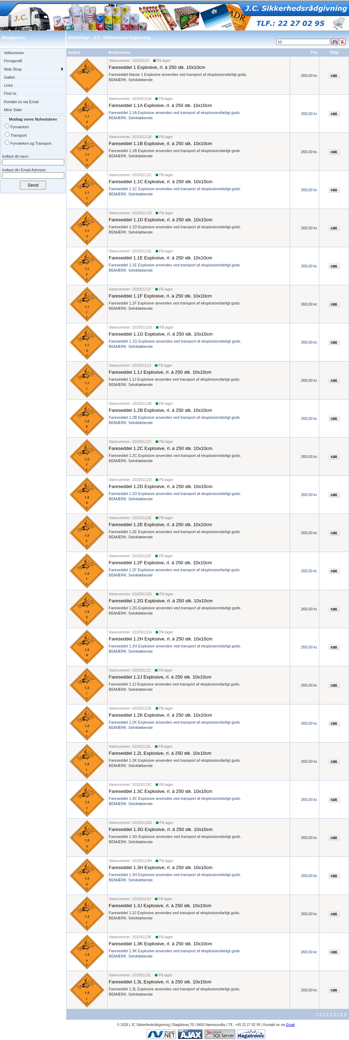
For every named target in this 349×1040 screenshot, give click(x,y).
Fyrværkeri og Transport (30, 143)
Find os (10, 93)
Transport (18, 135)
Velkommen (14, 53)
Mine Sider (13, 110)
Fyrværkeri (19, 127)
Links (8, 85)
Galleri (9, 77)
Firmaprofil (13, 61)
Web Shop (13, 69)
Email (290, 1025)
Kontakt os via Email (21, 102)
